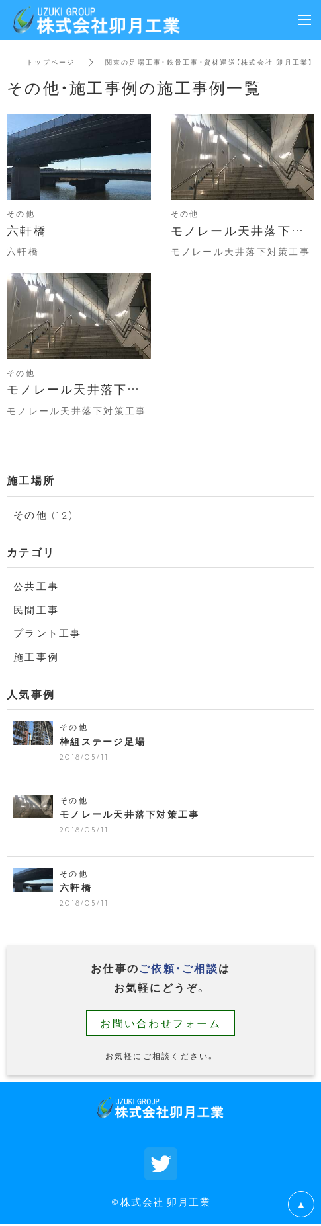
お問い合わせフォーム (160, 1022)
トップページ (50, 62)
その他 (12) (43, 514)
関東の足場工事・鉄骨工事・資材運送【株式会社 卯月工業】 (209, 62)
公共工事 (36, 586)
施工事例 (36, 656)
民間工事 (36, 609)
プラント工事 (47, 633)
